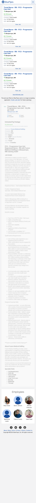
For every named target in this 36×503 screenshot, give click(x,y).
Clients (23, 430)
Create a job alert (15, 100)
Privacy (18, 430)
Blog (9, 430)
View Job (18, 24)
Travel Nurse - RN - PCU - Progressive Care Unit (18, 8)
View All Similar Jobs (18, 94)
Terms (13, 430)
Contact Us (29, 430)
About (5, 430)
